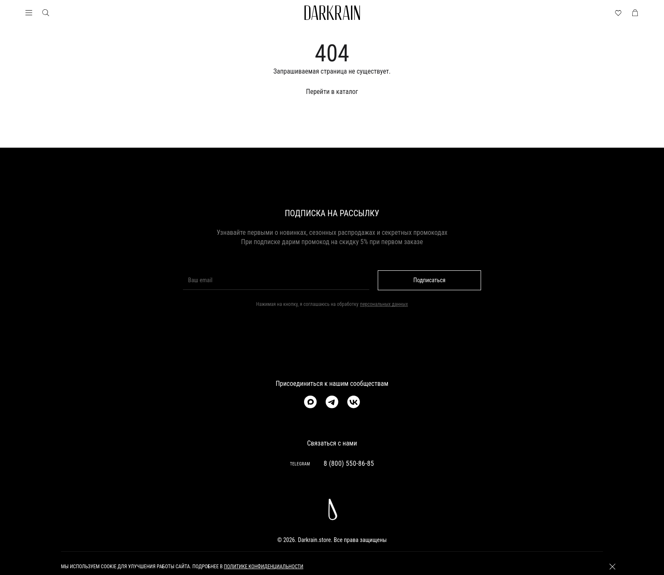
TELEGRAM (300, 464)
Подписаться (429, 280)
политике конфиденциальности (264, 566)
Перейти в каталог (332, 92)
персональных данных (384, 304)
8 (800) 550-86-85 (349, 463)
